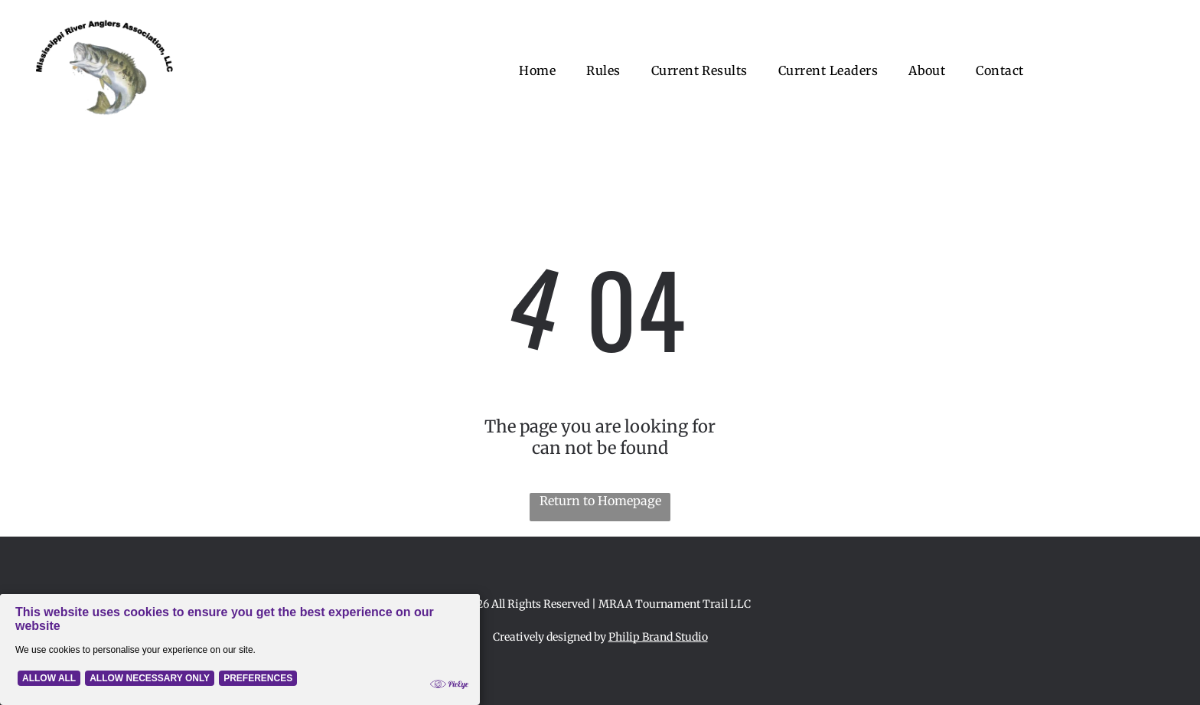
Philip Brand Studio (658, 637)
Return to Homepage (600, 500)
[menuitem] (537, 70)
